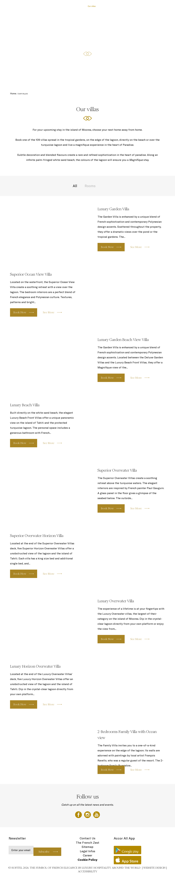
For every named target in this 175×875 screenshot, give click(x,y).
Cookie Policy (87, 860)
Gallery (136, 6)
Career (87, 855)
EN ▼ (163, 6)
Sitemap (87, 847)
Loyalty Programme (150, 6)
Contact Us (87, 838)
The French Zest (87, 843)
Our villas (92, 6)
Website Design (154, 867)
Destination (125, 6)
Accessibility (87, 871)
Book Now (107, 247)
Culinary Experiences (108, 6)
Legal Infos (87, 851)
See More (136, 247)
